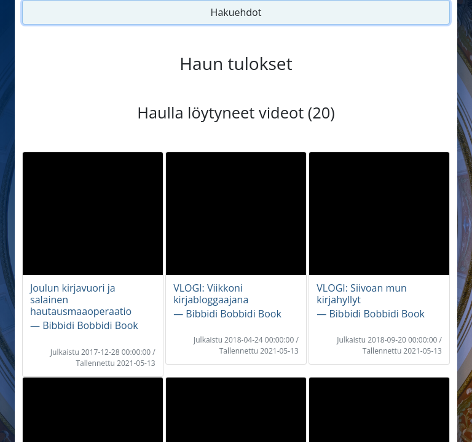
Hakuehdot (236, 12)
